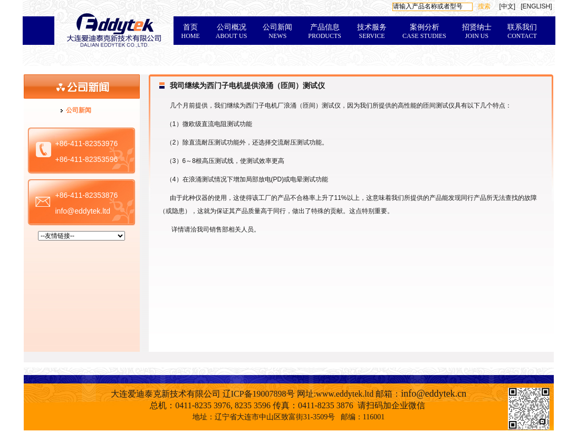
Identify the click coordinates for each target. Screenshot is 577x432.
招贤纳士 (477, 31)
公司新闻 (277, 31)
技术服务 (372, 31)
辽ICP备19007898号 (259, 393)
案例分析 (424, 31)
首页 (190, 31)
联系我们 (522, 31)
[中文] (507, 6)
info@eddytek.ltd (83, 211)
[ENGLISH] (536, 6)
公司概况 (231, 31)
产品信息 (324, 31)
